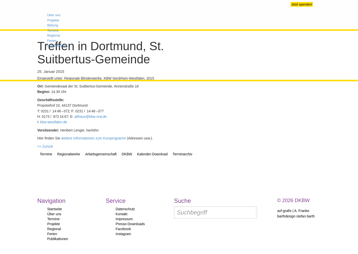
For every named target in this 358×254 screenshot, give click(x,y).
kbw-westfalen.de (53, 122)
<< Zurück (45, 146)
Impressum (124, 219)
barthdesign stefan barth (296, 216)
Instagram (123, 234)
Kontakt (121, 214)
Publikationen (57, 239)
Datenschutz (125, 209)
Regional (54, 229)
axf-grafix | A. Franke (293, 211)
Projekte (53, 224)
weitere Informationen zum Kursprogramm (93, 138)
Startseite (54, 209)
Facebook (123, 229)
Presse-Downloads (130, 224)
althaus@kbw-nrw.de (90, 117)
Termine (53, 219)
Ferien (52, 234)
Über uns (54, 214)
